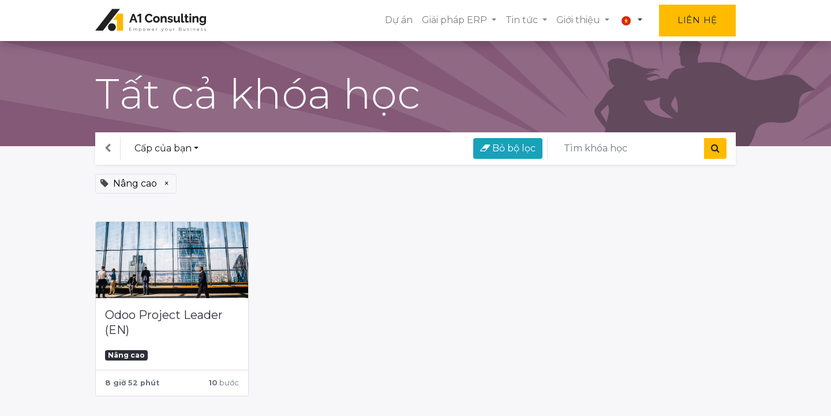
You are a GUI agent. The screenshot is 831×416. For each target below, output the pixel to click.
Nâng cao (126, 355)
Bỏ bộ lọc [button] (508, 148)
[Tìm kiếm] (715, 148)
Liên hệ (697, 19)
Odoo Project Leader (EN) (164, 322)
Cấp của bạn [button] (163, 148)
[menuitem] (398, 20)
